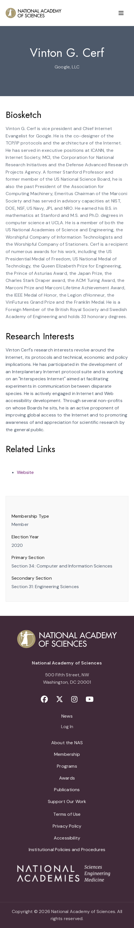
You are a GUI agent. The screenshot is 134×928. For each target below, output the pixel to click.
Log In (67, 727)
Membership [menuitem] (67, 754)
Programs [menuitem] (67, 766)
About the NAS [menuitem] (67, 743)
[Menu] (121, 13)
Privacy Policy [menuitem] (67, 826)
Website (25, 472)
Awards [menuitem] (67, 778)
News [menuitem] (67, 716)
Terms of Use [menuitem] (67, 814)
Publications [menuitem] (67, 790)
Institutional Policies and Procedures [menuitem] (67, 850)
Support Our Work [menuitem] (67, 801)
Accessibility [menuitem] (67, 838)
